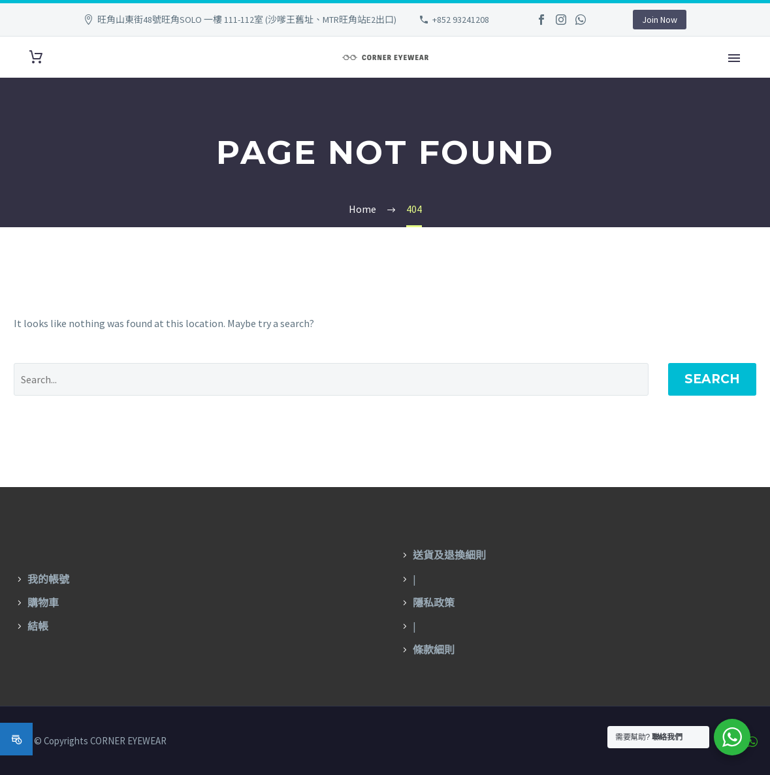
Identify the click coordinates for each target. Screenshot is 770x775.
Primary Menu (734, 58)
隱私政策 (434, 603)
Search (712, 379)
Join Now (659, 19)
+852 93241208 (460, 19)
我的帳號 (48, 579)
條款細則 (434, 650)
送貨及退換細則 (449, 555)
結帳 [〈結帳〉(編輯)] (37, 626)
